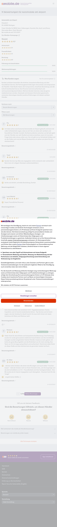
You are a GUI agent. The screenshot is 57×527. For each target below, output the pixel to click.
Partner (38, 226)
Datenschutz (28, 305)
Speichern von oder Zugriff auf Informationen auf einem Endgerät (24, 252)
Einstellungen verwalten (28, 296)
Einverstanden (28, 301)
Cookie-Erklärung (40, 305)
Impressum (17, 305)
